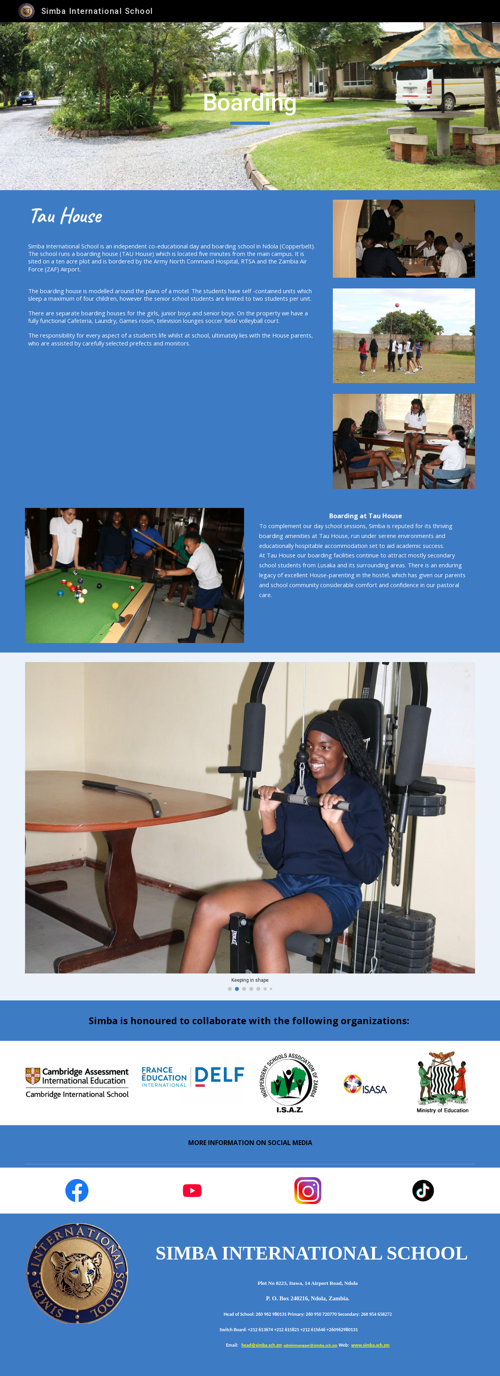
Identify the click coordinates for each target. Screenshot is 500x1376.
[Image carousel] (250, 826)
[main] (250, 106)
